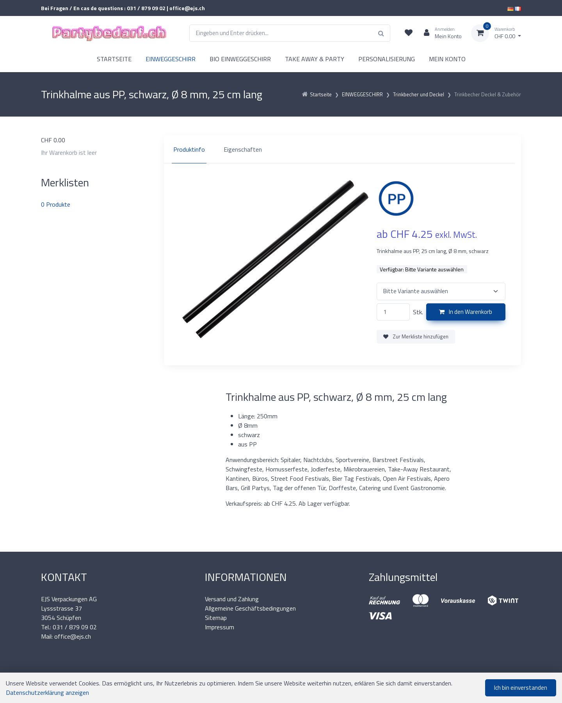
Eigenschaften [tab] (243, 149)
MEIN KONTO (447, 59)
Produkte (55, 204)
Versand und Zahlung (232, 599)
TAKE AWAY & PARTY (314, 59)
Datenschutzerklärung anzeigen (47, 692)
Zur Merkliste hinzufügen (415, 336)
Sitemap (216, 617)
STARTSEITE (114, 59)
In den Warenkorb (465, 311)
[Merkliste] (409, 33)
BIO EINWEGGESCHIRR (240, 59)
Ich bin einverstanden (520, 687)
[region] (342, 149)
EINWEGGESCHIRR (171, 59)
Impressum (219, 627)
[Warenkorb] (496, 33)
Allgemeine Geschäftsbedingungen (250, 608)
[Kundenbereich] (440, 33)
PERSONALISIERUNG (386, 59)
